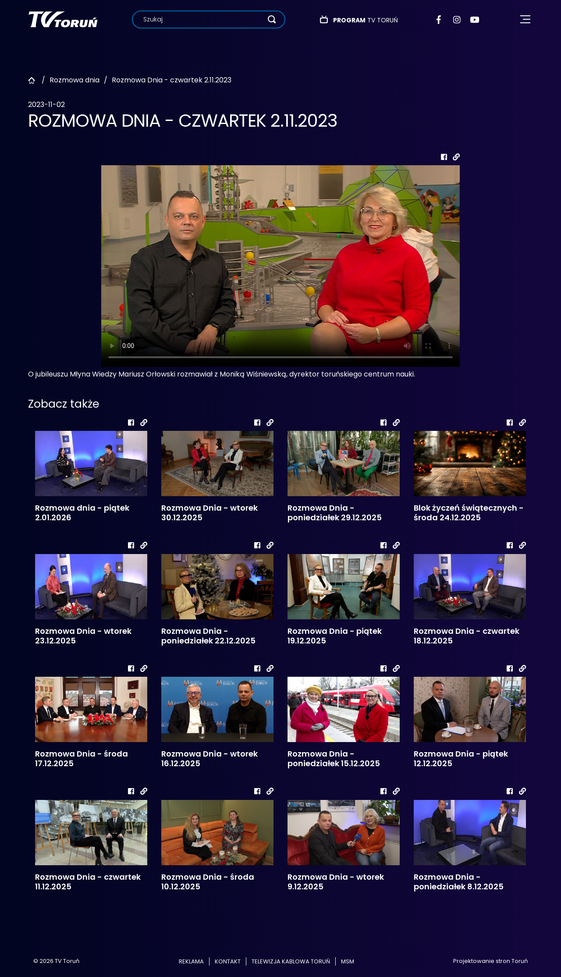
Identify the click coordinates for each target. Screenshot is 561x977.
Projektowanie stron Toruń (490, 961)
